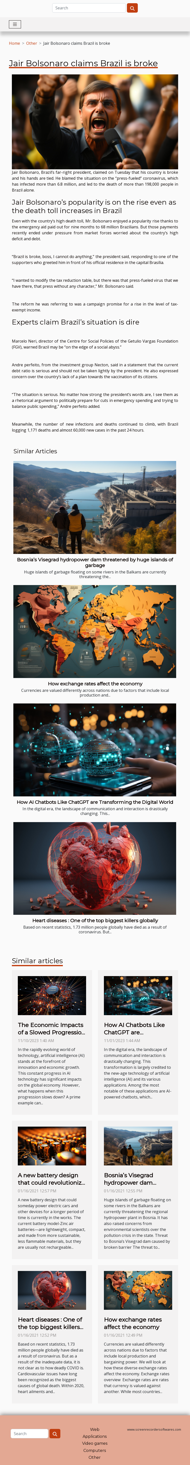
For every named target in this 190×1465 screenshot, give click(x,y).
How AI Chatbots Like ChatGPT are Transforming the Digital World (95, 802)
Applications (95, 1436)
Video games (94, 1443)
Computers (94, 1450)
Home (14, 43)
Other (31, 43)
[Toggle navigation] (15, 24)
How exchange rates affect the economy (95, 684)
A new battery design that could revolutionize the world (51, 1183)
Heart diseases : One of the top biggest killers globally (95, 920)
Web (94, 1429)
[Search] (89, 8)
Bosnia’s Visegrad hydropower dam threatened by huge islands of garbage (95, 562)
